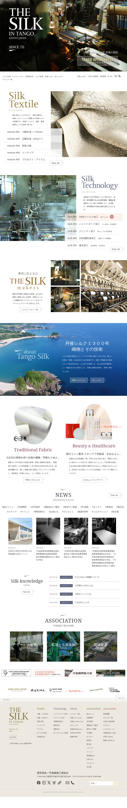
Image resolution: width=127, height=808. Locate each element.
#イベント (25, 511)
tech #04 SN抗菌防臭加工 (89, 238)
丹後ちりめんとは (32, 479)
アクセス (106, 725)
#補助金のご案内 (51, 506)
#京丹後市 (35, 506)
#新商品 (109, 506)
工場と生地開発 (93, 76)
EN (111, 76)
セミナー (90, 736)
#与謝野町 (22, 506)
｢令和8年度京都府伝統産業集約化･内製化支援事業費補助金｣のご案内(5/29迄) (75, 554)
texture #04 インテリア (20, 152)
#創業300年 (82, 511)
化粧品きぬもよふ (76, 729)
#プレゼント (68, 511)
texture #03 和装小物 (19, 145)
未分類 (89, 767)
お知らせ (90, 759)
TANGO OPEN (75, 733)
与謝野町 (90, 718)
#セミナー (97, 506)
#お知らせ (53, 511)
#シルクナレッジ (100, 511)
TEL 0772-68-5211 (79, 776)
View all (55, 163)
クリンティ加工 (59, 718)
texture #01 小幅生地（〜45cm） (25, 131)
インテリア (41, 725)
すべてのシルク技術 (60, 733)
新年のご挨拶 (91, 729)
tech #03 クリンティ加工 (90, 231)
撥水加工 (56, 725)
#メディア (12, 511)
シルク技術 (39, 76)
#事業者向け (39, 511)
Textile (41, 708)
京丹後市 (90, 721)
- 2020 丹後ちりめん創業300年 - (21, 743)
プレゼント (91, 763)
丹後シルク (49, 76)
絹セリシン (91, 714)
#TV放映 (85, 506)
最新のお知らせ (109, 740)
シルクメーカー (18, 76)
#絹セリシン (8, 506)
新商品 (89, 740)
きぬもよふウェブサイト (93, 479)
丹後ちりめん (81, 76)
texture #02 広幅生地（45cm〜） (25, 138)
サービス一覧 (7, 79)
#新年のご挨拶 (70, 506)
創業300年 (74, 736)
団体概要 (103, 76)
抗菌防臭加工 (58, 721)
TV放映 (89, 733)
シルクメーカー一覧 (29, 309)
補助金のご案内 (92, 725)
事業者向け (91, 755)
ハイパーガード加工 (60, 714)
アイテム (40, 729)
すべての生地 (42, 733)
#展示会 (120, 506)
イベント (90, 752)
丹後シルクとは (78, 380)
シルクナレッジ (109, 729)
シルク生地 (7, 76)
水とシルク (59, 76)
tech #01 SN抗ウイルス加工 (91, 217)
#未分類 (115, 511)
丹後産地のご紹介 (109, 733)
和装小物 (40, 721)
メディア (90, 748)
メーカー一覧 (75, 714)
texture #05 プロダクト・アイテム (26, 159)
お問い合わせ (108, 736)
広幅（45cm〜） (43, 718)
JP (108, 76)
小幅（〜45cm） (43, 714)
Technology (60, 708)
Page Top (120, 698)
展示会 (89, 744)
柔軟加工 (56, 729)
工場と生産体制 (109, 721)
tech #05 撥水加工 (86, 245)
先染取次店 (29, 76)
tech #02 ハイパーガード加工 (92, 223)
